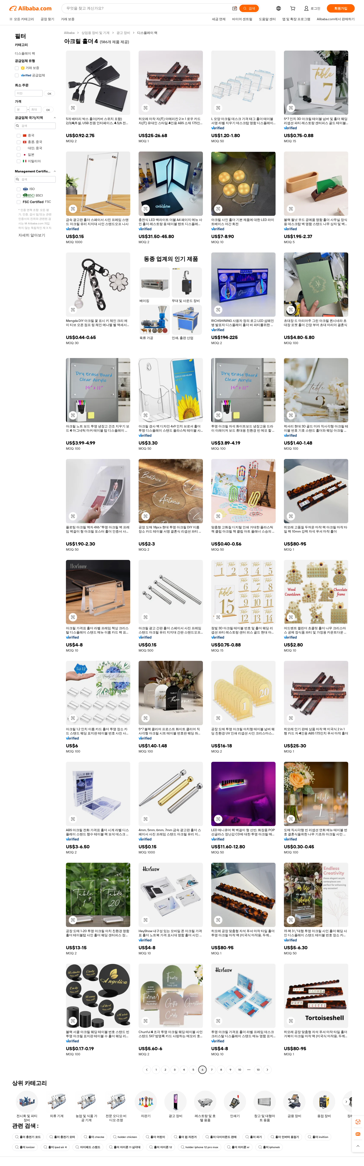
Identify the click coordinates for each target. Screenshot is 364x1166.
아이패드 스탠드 (87, 1147)
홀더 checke (94, 1137)
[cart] (293, 9)
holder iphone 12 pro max (199, 1147)
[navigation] (35, 552)
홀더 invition (318, 1137)
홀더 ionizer (25, 1147)
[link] (358, 1122)
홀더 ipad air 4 (55, 1147)
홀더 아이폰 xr (238, 1147)
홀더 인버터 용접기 (285, 1137)
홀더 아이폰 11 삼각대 (124, 1147)
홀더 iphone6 (269, 1147)
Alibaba (69, 33)
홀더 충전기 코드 (28, 1137)
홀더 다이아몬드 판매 (221, 1137)
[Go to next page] (267, 1070)
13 (258, 1069)
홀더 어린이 (155, 1137)
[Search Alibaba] (147, 8)
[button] (234, 8)
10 (239, 1069)
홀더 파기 (253, 1137)
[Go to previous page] (147, 1070)
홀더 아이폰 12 (160, 1147)
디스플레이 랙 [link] (147, 33)
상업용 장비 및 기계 (95, 33)
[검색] (249, 8)
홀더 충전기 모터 (62, 1137)
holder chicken (125, 1137)
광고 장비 (123, 33)
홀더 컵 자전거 (185, 1137)
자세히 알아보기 (31, 235)
